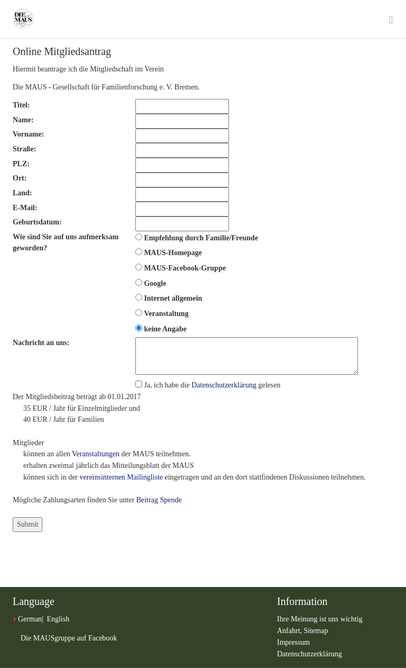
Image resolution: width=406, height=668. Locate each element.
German (30, 619)
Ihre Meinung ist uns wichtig (320, 619)
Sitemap (316, 631)
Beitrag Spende (159, 500)
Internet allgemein (173, 298)
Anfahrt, (290, 631)
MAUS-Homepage (173, 253)
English (58, 619)
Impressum (293, 642)
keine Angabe (165, 329)
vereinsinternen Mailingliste (121, 477)
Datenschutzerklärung (223, 385)
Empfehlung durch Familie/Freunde (201, 238)
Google (155, 283)
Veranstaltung (166, 314)
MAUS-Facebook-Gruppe (185, 268)
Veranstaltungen (95, 454)
